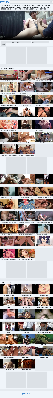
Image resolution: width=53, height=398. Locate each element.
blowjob (3, 44)
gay (2, 42)
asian (24, 42)
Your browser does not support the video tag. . (26, 25)
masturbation (45, 42)
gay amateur (8, 42)
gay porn (19, 42)
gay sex (13, 42)
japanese (29, 42)
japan (39, 42)
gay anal (34, 42)
